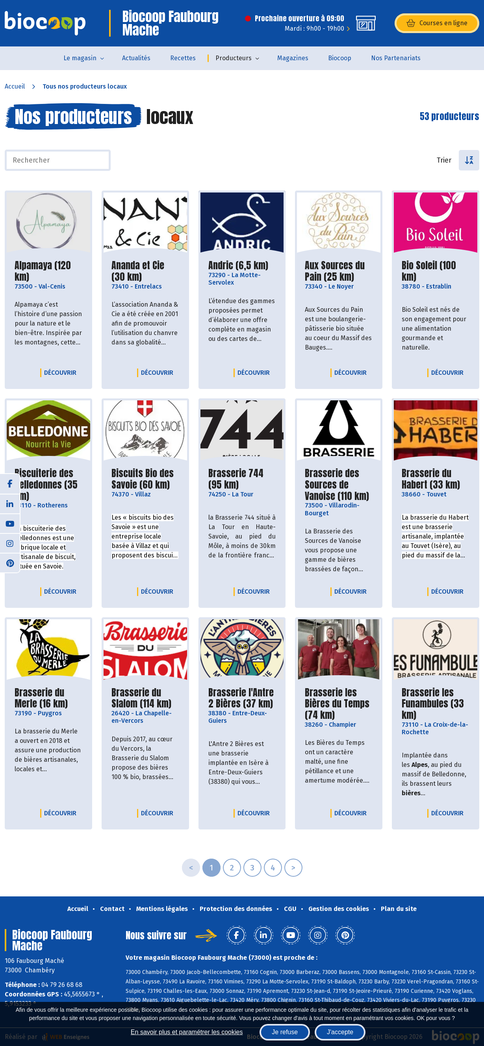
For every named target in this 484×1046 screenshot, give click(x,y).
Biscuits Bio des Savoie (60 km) (145, 479)
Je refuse (285, 1032)
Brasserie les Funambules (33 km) (435, 704)
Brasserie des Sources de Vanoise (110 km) (339, 485)
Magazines (292, 58)
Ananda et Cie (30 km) (145, 271)
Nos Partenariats (396, 58)
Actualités (136, 58)
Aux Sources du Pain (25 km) (339, 271)
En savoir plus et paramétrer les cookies (187, 1032)
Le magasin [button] (79, 58)
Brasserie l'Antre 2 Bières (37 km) (242, 698)
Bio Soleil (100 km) (435, 271)
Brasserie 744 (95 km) (242, 479)
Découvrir (62, 372)
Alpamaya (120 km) (48, 271)
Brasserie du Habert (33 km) (435, 479)
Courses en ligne (436, 23)
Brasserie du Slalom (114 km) (145, 698)
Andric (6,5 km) (238, 265)
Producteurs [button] (233, 58)
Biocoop (339, 58)
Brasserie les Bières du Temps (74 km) (339, 704)
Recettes (183, 58)
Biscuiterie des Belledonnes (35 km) (48, 485)
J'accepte (340, 1032)
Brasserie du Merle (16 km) (48, 698)
